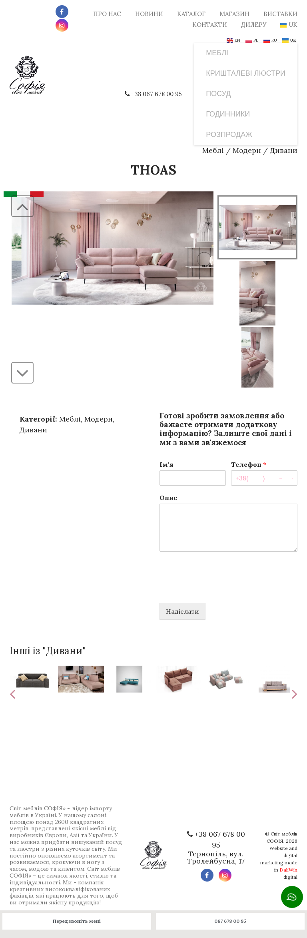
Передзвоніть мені (77, 921)
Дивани (283, 150)
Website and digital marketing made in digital (278, 862)
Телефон (248, 464)
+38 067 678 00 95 (155, 94)
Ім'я (166, 464)
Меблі (213, 150)
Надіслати (182, 611)
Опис (168, 498)
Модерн (247, 150)
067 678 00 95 (230, 921)
